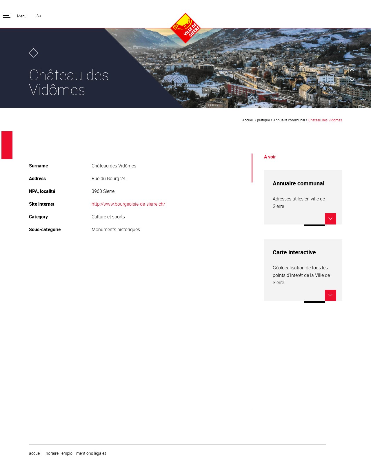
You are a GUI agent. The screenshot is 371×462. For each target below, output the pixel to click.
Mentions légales (91, 453)
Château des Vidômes (325, 120)
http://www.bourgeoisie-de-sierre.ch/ (128, 204)
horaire (52, 453)
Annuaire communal (289, 120)
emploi (67, 453)
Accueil (248, 120)
